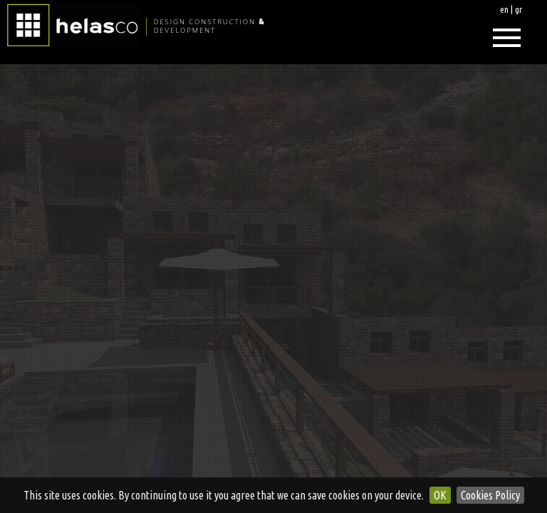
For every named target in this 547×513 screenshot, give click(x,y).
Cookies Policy (490, 495)
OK (440, 495)
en (504, 9)
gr (518, 9)
